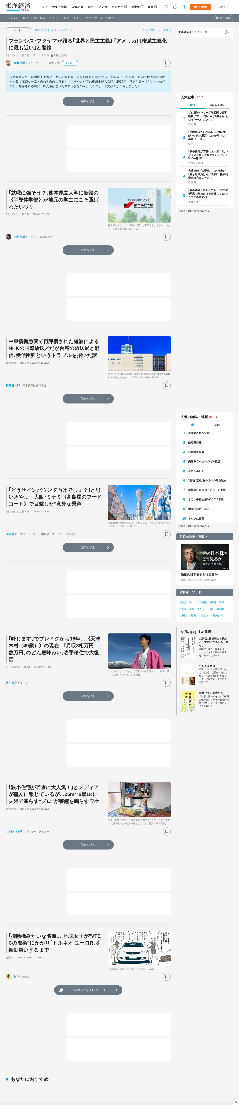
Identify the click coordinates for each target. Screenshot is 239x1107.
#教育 (192, 615)
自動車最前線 (196, 451)
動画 (91, 6)
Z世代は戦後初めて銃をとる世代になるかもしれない (213, 642)
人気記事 (77, 6)
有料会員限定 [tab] (217, 105)
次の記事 (163, 30)
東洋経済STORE (56, 1093)
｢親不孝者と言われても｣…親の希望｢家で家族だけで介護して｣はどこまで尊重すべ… (208, 193)
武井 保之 (11, 682)
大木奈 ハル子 (14, 831)
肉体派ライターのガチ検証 (204, 461)
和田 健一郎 (13, 385)
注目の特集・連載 (192, 536)
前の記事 (150, 30)
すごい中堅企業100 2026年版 (205, 499)
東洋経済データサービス (126, 1093)
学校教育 (11, 1081)
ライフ (77, 17)
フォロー (70, 63)
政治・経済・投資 (34, 17)
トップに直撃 (196, 518)
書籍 (150, 6)
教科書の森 (167, 1093)
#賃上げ (203, 615)
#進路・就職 (187, 608)
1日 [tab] (192, 424)
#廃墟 (183, 615)
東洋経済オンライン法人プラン (130, 1081)
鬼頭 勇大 (11, 534)
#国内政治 (217, 615)
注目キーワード (190, 592)
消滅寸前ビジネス (199, 508)
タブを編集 (225, 18)
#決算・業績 (217, 602)
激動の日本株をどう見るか (199, 574)
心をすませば (207, 665)
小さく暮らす (196, 470)
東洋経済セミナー (122, 1099)
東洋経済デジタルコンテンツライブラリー (71, 1099)
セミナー (117, 6)
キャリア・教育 (60, 17)
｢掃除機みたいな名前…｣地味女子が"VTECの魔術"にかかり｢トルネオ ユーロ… (208, 135)
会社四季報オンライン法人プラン (131, 1087)
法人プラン (208, 1099)
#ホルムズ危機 (198, 602)
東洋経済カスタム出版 (174, 1087)
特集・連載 (59, 6)
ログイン (223, 7)
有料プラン (208, 1093)
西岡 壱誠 (19, 236)
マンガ (102, 6)
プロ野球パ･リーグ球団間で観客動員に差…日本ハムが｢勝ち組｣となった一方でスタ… (208, 116)
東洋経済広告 (169, 1081)
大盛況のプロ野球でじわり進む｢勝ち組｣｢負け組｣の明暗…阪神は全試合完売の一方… (208, 174)
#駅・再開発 (217, 608)
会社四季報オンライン (59, 1087)
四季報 (135, 6)
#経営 (183, 602)
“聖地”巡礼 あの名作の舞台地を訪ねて (209, 480)
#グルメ (202, 608)
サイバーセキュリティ (19, 1087)
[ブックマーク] (167, 63)
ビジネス (13, 17)
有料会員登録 (200, 7)
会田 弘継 (19, 62)
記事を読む (88, 101)
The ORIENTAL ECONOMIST (64, 1081)
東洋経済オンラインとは (193, 32)
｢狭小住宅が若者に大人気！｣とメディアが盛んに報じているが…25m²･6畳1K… (208, 155)
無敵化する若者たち (211, 692)
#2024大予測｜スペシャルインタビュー (56, 30)
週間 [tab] (217, 424)
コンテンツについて (213, 1087)
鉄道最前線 (195, 442)
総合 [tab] (192, 104)
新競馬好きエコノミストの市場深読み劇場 (209, 489)
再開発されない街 (199, 432)
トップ (43, 6)
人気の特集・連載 (194, 417)
